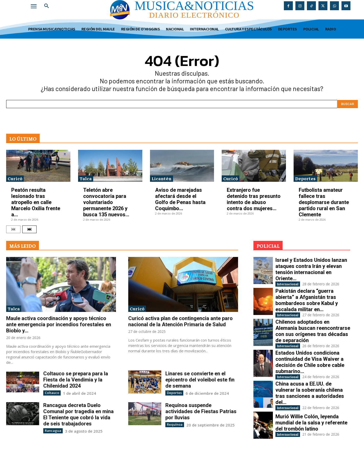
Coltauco (51, 392)
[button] (46, 6)
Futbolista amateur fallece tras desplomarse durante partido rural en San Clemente (324, 202)
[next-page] (29, 229)
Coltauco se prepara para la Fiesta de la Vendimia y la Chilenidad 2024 (75, 379)
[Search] (347, 104)
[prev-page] (13, 229)
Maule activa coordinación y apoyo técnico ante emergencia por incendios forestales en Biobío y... (58, 324)
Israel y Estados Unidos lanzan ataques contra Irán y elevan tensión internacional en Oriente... (311, 269)
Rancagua (52, 430)
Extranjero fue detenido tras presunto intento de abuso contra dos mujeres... (254, 199)
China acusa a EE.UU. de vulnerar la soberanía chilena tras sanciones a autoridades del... (309, 398)
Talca (86, 178)
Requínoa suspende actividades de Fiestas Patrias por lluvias (201, 411)
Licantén (162, 178)
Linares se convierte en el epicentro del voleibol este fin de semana (199, 379)
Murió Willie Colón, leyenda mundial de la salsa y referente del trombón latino (311, 428)
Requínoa (173, 424)
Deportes (305, 178)
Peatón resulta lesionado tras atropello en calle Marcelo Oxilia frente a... (35, 202)
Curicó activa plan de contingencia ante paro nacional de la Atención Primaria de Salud (180, 321)
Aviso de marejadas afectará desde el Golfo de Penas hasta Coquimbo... (180, 199)
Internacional (292, 284)
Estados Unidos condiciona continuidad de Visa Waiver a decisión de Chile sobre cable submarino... (309, 366)
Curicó (15, 178)
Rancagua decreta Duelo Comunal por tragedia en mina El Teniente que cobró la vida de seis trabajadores (78, 414)
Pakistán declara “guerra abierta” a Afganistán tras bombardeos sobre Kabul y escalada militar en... (306, 301)
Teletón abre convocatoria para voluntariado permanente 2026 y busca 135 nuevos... (106, 202)
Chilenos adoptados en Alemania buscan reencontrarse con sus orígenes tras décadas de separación (312, 333)
